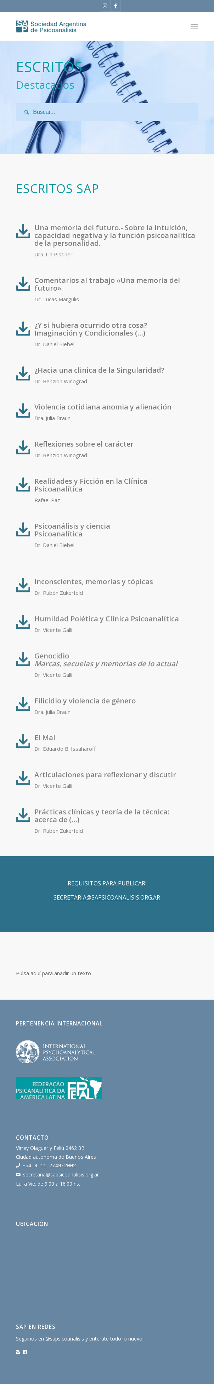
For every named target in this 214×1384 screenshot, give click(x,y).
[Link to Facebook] (115, 5)
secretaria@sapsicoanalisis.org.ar (61, 1174)
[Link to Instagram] (105, 5)
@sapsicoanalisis (64, 1337)
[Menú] (194, 26)
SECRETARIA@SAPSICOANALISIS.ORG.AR (107, 897)
